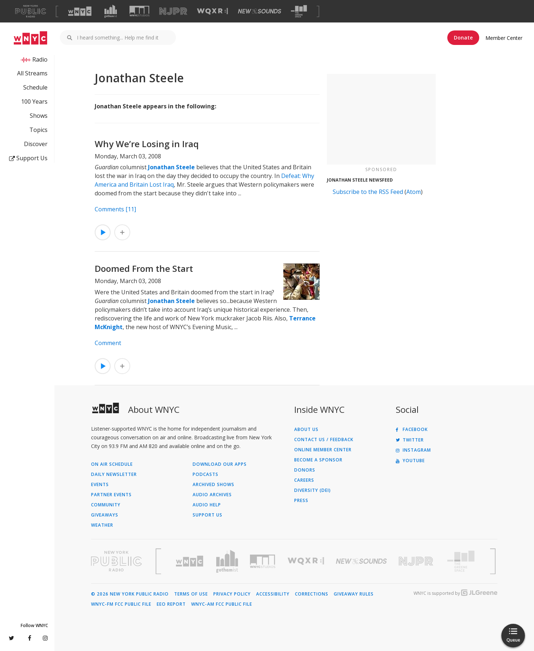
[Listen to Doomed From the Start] (103, 366)
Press (301, 500)
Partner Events (111, 495)
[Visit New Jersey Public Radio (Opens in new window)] (417, 561)
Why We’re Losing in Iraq (147, 144)
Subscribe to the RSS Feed (368, 192)
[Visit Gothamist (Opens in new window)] (111, 11)
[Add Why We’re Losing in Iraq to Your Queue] (122, 232)
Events (100, 484)
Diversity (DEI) (312, 490)
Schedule (35, 87)
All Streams (32, 73)
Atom (413, 192)
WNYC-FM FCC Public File (121, 604)
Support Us (28, 158)
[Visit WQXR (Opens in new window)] (212, 11)
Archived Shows (213, 484)
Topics (38, 130)
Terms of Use (191, 594)
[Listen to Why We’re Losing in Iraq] (103, 232)
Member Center (503, 37)
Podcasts (205, 474)
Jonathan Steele (171, 167)
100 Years (34, 101)
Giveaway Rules (354, 594)
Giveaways (104, 515)
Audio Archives (212, 495)
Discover (36, 144)
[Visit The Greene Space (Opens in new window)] (299, 11)
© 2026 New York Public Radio (130, 594)
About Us (306, 429)
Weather (102, 525)
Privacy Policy (232, 594)
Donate (463, 37)
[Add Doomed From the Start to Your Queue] (122, 366)
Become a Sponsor (318, 460)
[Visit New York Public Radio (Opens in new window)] (116, 561)
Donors (304, 470)
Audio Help (207, 505)
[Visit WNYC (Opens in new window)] (79, 11)
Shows (39, 116)
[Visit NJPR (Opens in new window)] (173, 11)
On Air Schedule (112, 464)
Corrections (311, 594)
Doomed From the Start (144, 268)
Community (105, 505)
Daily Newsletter (114, 474)
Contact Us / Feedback (323, 440)
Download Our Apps (220, 464)
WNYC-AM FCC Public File (221, 604)
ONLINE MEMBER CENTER (323, 450)
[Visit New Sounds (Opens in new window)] (259, 11)
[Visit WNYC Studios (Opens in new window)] (139, 11)
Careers (304, 480)
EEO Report (171, 604)
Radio (40, 59)
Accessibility (272, 594)
